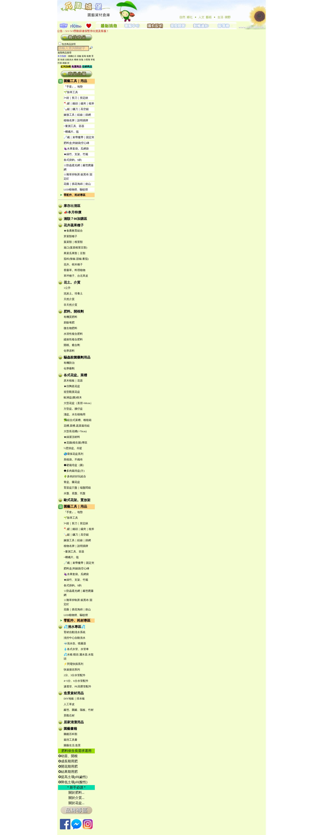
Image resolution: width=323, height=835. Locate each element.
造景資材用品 (74, 693)
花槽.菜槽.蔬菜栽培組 (77, 425)
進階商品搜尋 (66, 52)
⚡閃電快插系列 (73, 663)
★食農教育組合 (73, 230)
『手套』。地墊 (73, 86)
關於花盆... (76, 803)
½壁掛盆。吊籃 (73, 448)
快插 (62, 59)
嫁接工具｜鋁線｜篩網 (77, 114)
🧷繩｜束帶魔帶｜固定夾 (79, 137)
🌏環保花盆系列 (73, 453)
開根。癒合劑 (72, 345)
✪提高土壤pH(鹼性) (72, 777)
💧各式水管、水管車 (76, 649)
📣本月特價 (72, 212)
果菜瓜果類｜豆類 (74, 253)
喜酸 (79, 56)
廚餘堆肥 (69, 322)
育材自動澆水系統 (74, 632)
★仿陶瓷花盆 (72, 386)
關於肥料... (76, 792)
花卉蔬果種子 (74, 225)
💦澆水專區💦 (74, 626)
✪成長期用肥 (68, 761)
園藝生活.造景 (72, 745)
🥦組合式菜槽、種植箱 (77, 420)
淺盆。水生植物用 (74, 414)
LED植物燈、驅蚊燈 (76, 189)
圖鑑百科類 (70, 734)
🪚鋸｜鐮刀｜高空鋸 (76, 109)
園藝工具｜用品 (75, 81)
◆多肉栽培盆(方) (74, 470)
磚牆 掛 (65, 63)
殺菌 (89, 56)
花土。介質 (72, 282)
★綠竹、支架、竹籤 (76, 154)
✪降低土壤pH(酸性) (72, 782)
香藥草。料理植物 (74, 270)
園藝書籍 (70, 728)
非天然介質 (70, 304)
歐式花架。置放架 (77, 500)
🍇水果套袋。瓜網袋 (76, 148)
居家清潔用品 (74, 722)
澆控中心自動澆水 (74, 637)
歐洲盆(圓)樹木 (73, 397)
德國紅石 (72, 56)
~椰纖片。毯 (71, 131)
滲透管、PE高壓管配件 (77, 686)
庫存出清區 (72, 206)
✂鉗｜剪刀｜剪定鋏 (76, 97)
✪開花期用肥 (68, 766)
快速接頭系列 (72, 669)
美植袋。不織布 (73, 459)
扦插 (60, 63)
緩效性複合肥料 (73, 339)
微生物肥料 (70, 328)
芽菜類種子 (70, 236)
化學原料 (69, 350)
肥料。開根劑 (74, 311)
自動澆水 (69, 59)
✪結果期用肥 (68, 771)
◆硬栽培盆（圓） (74, 465)
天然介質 (69, 299)
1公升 (67, 287)
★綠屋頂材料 (72, 436)
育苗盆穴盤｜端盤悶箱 (77, 487)
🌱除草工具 (71, 92)
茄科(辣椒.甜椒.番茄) (76, 258)
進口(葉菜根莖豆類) (75, 247)
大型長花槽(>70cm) (75, 431)
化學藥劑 (69, 368)
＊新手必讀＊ (76, 787)
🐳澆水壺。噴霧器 (75, 643)
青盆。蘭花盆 (72, 482)
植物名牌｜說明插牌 (76, 120)
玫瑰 (81, 59)
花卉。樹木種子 (73, 264)
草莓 (93, 59)
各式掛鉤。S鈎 (72, 159)
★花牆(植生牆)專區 (75, 442)
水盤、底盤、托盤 (74, 493)
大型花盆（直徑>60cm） (78, 403)
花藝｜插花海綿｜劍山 (77, 183)
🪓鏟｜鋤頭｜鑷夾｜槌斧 (79, 103)
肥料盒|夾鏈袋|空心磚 (76, 142)
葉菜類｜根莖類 (73, 241)
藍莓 (84, 56)
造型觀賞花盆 (72, 391)
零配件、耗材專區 (74, 194)
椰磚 (76, 59)
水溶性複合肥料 (73, 333)
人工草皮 (69, 704)
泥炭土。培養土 (73, 293)
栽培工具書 (70, 739)
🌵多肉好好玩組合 (75, 476)
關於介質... (76, 798)
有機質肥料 (70, 316)
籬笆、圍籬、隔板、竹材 (79, 709)
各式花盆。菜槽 (75, 375)
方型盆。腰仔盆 (73, 408)
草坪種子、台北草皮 (76, 275)
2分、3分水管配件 (74, 675)
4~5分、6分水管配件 (76, 680)
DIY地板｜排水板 (74, 698)
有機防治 (69, 362)
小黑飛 (87, 59)
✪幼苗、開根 (68, 756)
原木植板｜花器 (73, 380)
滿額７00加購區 (75, 218)
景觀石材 (69, 715)
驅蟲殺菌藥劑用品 (77, 357)
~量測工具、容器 (74, 126)
